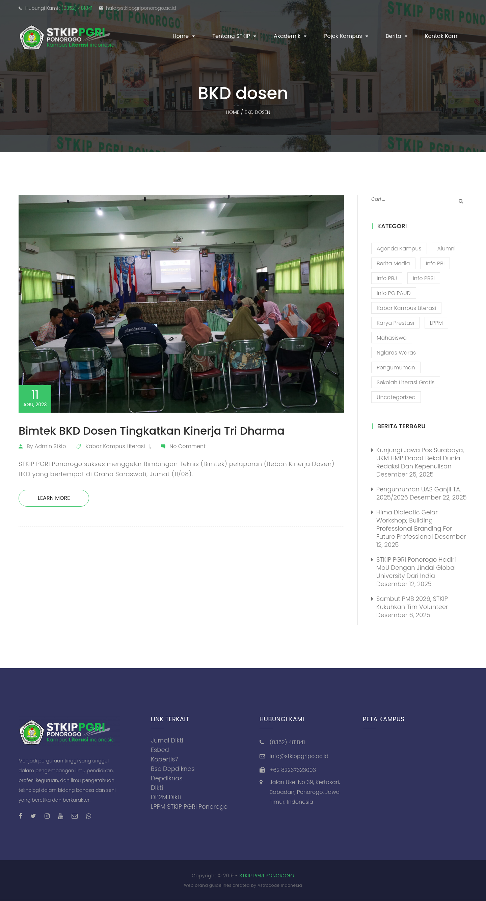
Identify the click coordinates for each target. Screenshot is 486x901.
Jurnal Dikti (167, 740)
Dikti (157, 787)
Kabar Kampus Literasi (115, 446)
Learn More (54, 498)
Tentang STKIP (231, 36)
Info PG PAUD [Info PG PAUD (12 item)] (394, 293)
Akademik (287, 36)
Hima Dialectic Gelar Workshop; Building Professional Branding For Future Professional (414, 524)
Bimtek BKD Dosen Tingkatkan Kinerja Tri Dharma (152, 430)
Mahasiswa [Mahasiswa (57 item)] (392, 338)
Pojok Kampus (343, 36)
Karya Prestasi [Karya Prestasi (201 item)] (395, 323)
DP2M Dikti (166, 797)
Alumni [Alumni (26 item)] (446, 248)
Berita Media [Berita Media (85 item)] (393, 263)
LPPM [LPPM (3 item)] (436, 323)
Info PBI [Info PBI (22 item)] (435, 263)
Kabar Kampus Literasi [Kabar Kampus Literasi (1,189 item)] (406, 308)
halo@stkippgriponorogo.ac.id (141, 8)
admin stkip (50, 446)
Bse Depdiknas (173, 768)
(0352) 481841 (76, 8)
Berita (393, 36)
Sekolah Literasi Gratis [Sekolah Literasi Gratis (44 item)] (406, 382)
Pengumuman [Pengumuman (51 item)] (396, 367)
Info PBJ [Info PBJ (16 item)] (387, 278)
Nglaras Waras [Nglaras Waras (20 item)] (396, 353)
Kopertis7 (164, 759)
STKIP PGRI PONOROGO (266, 875)
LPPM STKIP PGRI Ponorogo (189, 806)
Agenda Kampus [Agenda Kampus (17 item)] (399, 248)
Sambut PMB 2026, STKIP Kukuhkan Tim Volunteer (412, 602)
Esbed (160, 750)
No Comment (187, 446)
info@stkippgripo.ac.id (299, 756)
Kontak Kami (442, 36)
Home (181, 36)
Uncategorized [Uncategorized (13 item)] (396, 397)
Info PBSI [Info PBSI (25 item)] (424, 278)
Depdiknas (167, 778)
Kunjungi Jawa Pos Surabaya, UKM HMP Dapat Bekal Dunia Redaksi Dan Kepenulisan (420, 458)
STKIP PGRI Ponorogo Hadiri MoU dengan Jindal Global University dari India (416, 567)
